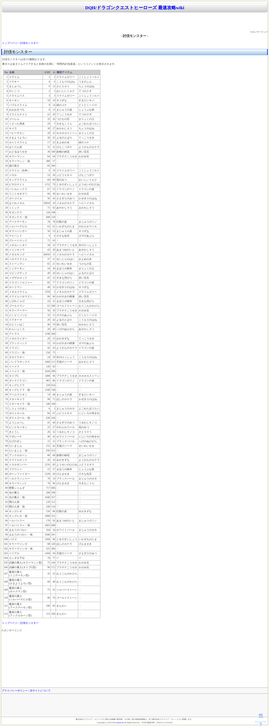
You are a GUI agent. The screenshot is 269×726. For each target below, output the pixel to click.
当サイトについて (40, 690)
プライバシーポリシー (15, 690)
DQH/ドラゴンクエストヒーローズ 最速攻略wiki (134, 7)
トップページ (10, 43)
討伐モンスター (29, 43)
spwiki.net (120, 723)
